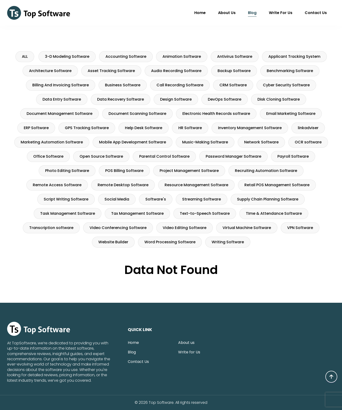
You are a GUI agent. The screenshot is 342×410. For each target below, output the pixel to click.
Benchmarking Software (290, 70)
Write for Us (280, 12)
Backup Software (234, 70)
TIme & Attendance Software (274, 213)
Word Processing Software (169, 242)
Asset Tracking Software (111, 70)
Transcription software (51, 227)
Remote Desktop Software (123, 185)
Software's (155, 199)
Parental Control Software (164, 156)
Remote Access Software (57, 185)
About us (227, 12)
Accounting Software (125, 56)
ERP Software (36, 128)
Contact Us (316, 12)
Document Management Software (59, 113)
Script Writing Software (66, 199)
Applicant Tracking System (294, 56)
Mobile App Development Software (132, 142)
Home (200, 12)
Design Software (176, 99)
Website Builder (113, 242)
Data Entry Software (62, 99)
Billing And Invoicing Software (60, 85)
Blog (252, 12)
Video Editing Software (184, 227)
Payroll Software (293, 156)
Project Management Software (189, 170)
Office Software (48, 156)
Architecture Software (50, 70)
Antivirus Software (234, 56)
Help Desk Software (143, 128)
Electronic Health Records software (216, 113)
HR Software (190, 128)
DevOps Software (224, 99)
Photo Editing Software (67, 170)
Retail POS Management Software (276, 185)
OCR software (308, 142)
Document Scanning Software (137, 113)
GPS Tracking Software (87, 128)
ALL (25, 56)
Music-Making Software (205, 142)
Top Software (161, 402)
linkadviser (308, 128)
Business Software (122, 85)
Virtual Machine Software (247, 227)
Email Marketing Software (290, 113)
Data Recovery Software (120, 99)
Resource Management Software (196, 185)
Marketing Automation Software (52, 142)
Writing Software (228, 242)
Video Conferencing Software (118, 227)
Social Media (116, 199)
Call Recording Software (180, 85)
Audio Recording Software (176, 70)
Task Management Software (67, 213)
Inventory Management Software (250, 128)
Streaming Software (201, 199)
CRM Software (233, 85)
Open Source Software (101, 156)
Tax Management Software (137, 213)
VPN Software (300, 227)
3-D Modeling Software (67, 56)
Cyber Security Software (286, 85)
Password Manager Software (233, 156)
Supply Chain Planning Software (267, 199)
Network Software (261, 142)
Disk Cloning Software (278, 99)
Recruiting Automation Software (266, 170)
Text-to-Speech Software (205, 213)
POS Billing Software (124, 170)
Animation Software (181, 56)
